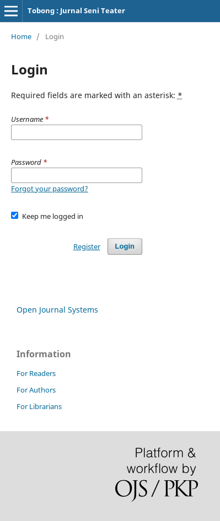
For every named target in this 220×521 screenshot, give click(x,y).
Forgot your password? (49, 189)
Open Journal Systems (57, 309)
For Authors (36, 390)
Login (125, 246)
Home (21, 36)
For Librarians (39, 406)
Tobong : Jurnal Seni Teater (76, 10)
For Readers (36, 373)
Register (86, 246)
